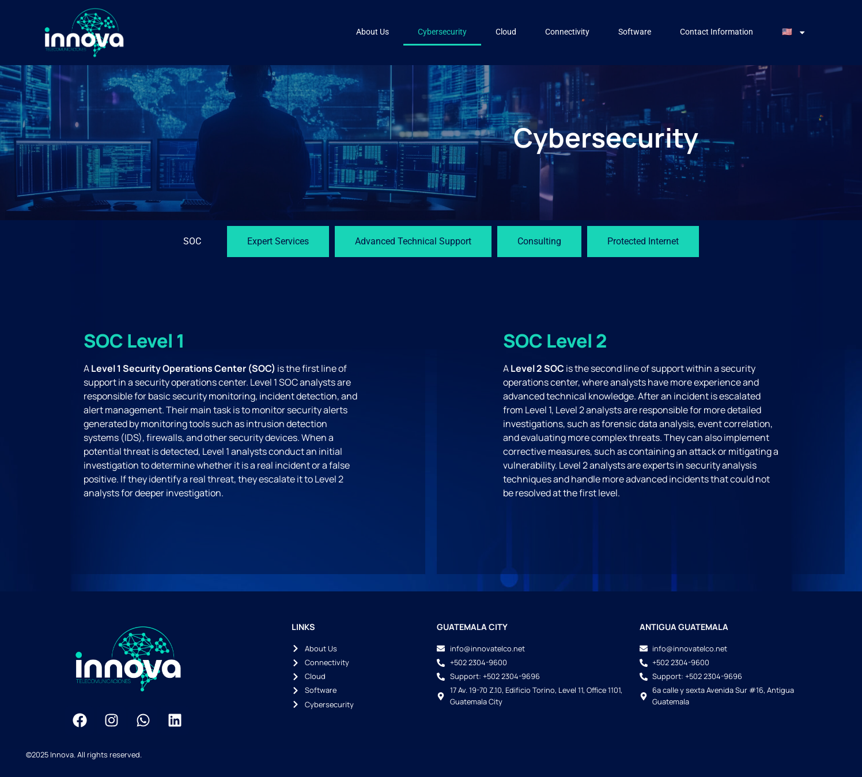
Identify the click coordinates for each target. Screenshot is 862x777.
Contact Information (716, 32)
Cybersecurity (442, 32)
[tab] (192, 241)
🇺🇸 (794, 32)
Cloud (506, 32)
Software (634, 32)
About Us (372, 32)
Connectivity (567, 32)
